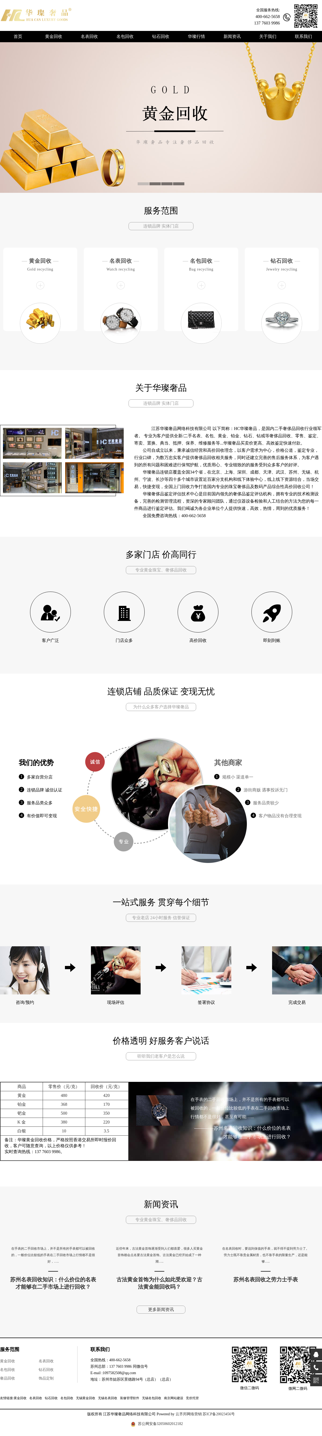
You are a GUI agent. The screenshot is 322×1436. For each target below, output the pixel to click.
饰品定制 (46, 1378)
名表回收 (120, 261)
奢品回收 (7, 1378)
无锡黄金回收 (85, 1398)
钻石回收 (281, 261)
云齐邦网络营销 (188, 1414)
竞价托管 (192, 1398)
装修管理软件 (129, 1398)
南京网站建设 (173, 1398)
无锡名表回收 (107, 1398)
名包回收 (201, 261)
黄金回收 (40, 261)
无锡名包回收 (151, 1398)
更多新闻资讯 (161, 1309)
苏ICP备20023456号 (219, 1414)
